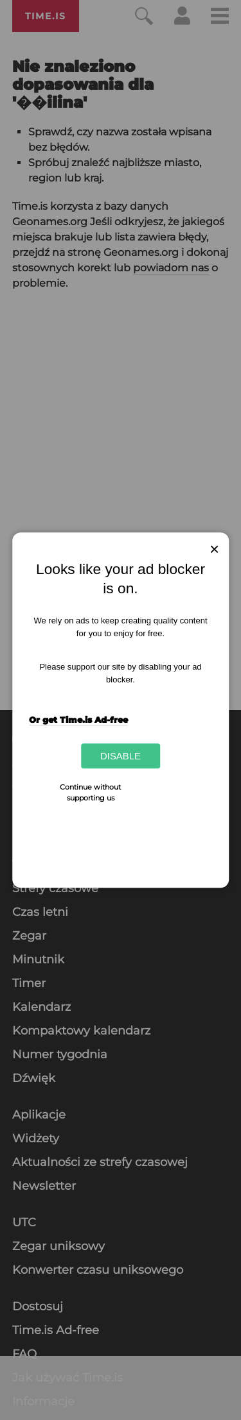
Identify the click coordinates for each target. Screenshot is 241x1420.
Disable (120, 755)
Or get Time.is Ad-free (78, 719)
